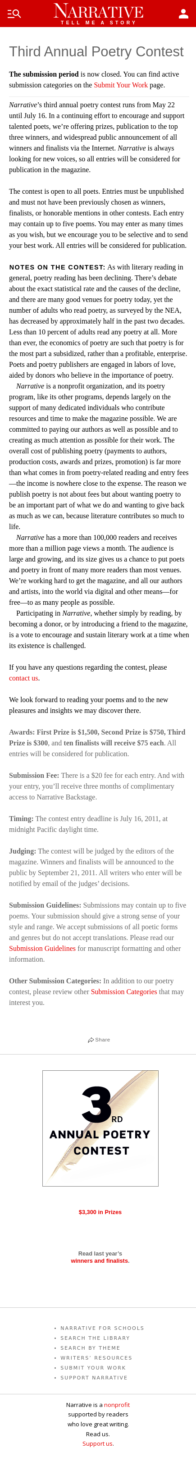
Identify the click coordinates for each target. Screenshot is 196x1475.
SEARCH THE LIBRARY (95, 1338)
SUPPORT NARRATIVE (94, 1378)
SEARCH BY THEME (90, 1348)
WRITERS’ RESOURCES (96, 1358)
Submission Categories (124, 992)
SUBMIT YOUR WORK (93, 1368)
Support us (97, 1443)
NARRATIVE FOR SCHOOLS (102, 1328)
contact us (23, 678)
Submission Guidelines (42, 948)
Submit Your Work (121, 85)
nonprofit (117, 1405)
